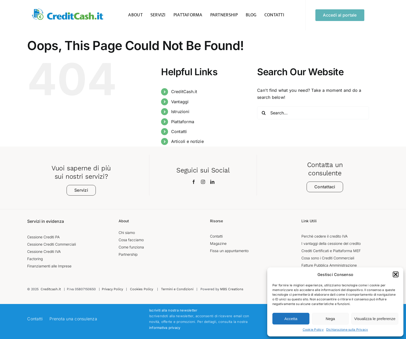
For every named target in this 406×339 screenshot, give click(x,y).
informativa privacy (164, 328)
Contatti (179, 131)
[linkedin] (212, 182)
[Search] (263, 112)
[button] (395, 274)
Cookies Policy (141, 289)
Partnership (128, 254)
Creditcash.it (51, 289)
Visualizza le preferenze (374, 318)
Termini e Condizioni (177, 289)
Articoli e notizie (187, 141)
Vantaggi (180, 101)
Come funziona (131, 247)
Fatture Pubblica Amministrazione (329, 265)
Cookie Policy (313, 329)
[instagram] (203, 182)
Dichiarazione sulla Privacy (347, 329)
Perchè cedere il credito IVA (324, 236)
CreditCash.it (184, 91)
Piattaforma (182, 121)
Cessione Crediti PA (43, 237)
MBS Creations (231, 289)
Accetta (290, 318)
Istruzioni (180, 111)
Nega (330, 318)
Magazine (218, 243)
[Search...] (313, 112)
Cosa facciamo (131, 240)
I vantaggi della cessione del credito (331, 243)
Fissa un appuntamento (229, 250)
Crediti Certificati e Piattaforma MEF (331, 250)
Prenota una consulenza (73, 318)
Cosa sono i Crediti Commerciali (327, 258)
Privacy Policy (112, 289)
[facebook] (194, 182)
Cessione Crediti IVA (44, 251)
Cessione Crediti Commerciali (51, 244)
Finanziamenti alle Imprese (49, 266)
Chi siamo (127, 232)
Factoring (35, 259)
